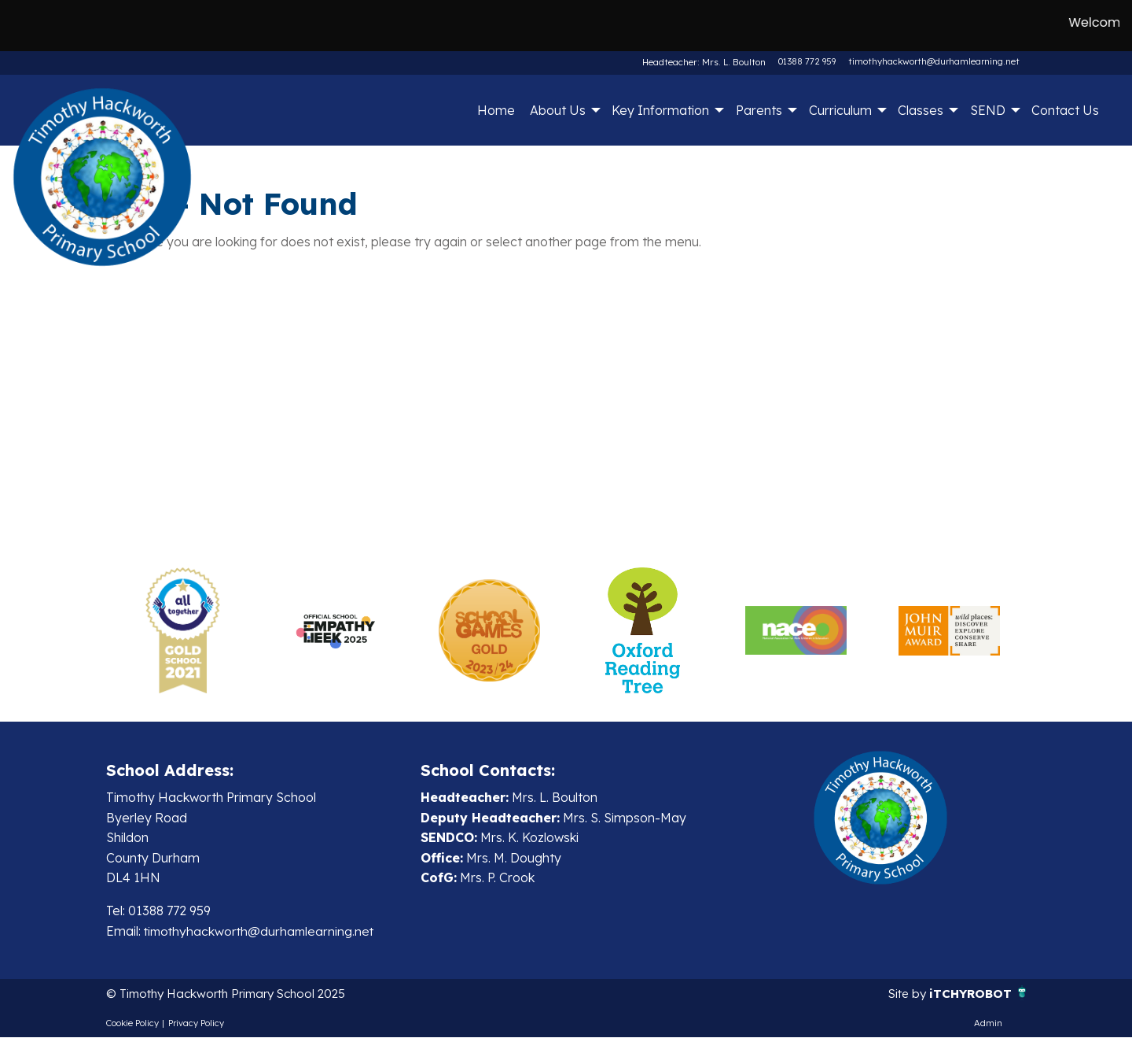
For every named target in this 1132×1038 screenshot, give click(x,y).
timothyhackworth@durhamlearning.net (934, 61)
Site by (904, 994)
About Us (558, 110)
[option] (182, 630)
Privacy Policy (196, 1023)
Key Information (660, 110)
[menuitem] (495, 110)
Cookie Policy (132, 1023)
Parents (759, 110)
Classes (920, 110)
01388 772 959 (807, 61)
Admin (988, 1023)
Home (496, 110)
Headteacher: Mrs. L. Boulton (705, 61)
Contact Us (1065, 110)
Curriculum (840, 110)
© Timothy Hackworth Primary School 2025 (234, 994)
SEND (987, 110)
